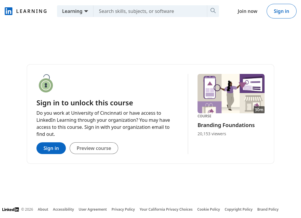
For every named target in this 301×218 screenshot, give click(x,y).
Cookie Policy (208, 209)
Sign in (281, 11)
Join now (247, 11)
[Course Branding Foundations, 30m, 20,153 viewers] (231, 105)
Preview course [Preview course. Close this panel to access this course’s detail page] (94, 148)
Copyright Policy (238, 209)
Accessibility (63, 209)
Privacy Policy (123, 209)
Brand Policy (267, 209)
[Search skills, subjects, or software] (148, 11)
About (43, 209)
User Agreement (93, 209)
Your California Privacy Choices (166, 209)
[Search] (213, 11)
